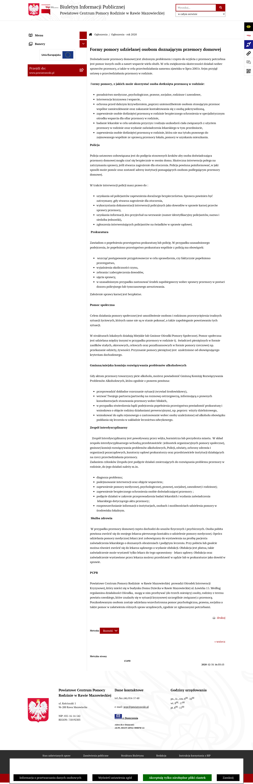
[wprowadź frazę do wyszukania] (196, 7)
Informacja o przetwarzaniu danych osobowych (50, 778)
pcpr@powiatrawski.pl (136, 697)
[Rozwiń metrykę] (109, 621)
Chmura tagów (160, 757)
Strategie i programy (42, 55)
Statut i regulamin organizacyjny (50, 40)
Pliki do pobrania (40, 216)
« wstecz (219, 632)
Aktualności (37, 182)
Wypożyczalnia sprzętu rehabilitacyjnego (44, 192)
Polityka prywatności (193, 757)
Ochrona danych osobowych (47, 223)
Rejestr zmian (56, 757)
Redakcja (161, 745)
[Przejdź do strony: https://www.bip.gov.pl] (248, 35)
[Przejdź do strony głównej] (96, 9)
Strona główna (38, 33)
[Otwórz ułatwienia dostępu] (248, 26)
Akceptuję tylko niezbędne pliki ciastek (177, 778)
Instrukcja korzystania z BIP (195, 745)
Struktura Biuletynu (132, 745)
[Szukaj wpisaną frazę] (220, 7)
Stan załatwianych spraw (56, 745)
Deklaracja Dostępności (90, 757)
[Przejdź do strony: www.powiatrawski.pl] (248, 53)
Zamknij (228, 778)
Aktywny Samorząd (42, 175)
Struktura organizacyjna (45, 48)
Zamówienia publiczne (44, 167)
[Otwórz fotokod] (248, 71)
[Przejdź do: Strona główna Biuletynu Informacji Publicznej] (90, 24)
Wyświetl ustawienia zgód (115, 778)
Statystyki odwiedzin (127, 757)
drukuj (221, 608)
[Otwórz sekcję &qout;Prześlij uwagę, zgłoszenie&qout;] (248, 62)
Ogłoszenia (36, 62)
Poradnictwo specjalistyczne (47, 209)
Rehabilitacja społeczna (44, 201)
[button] (84, 62)
